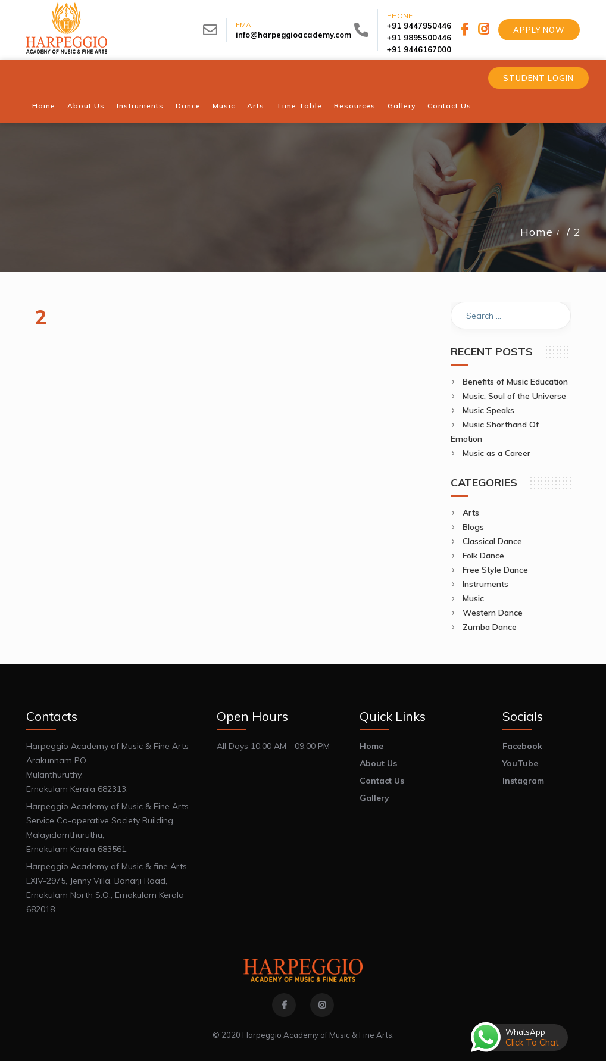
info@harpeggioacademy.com (293, 34)
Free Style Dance (495, 569)
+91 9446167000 (419, 49)
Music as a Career (496, 453)
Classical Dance (492, 541)
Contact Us (449, 105)
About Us (86, 105)
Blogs (473, 527)
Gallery (402, 105)
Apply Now (539, 30)
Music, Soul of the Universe (514, 396)
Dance (188, 105)
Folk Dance (483, 555)
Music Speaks (488, 410)
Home (43, 105)
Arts (255, 105)
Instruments (140, 105)
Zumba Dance (490, 627)
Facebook (522, 746)
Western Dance (493, 612)
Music (224, 105)
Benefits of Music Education (515, 381)
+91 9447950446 (419, 25)
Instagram (523, 780)
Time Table (299, 105)
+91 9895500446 (419, 37)
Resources (355, 105)
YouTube (520, 763)
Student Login (538, 78)
